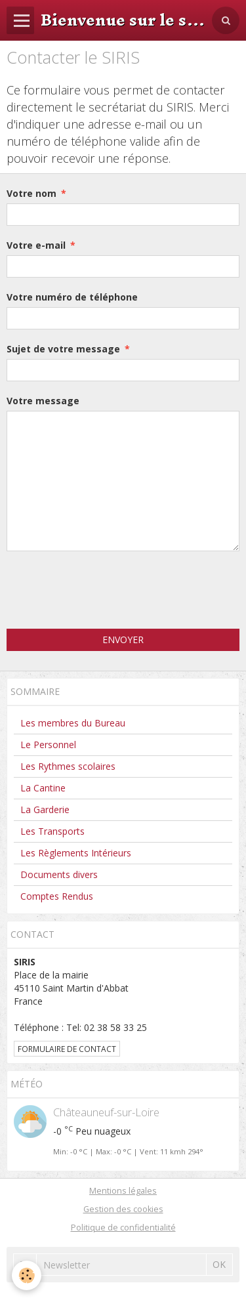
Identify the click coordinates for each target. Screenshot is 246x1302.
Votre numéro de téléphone (72, 297)
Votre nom (31, 193)
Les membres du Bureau (72, 723)
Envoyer (123, 639)
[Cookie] (26, 1275)
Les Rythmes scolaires (67, 766)
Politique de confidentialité (123, 1227)
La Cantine (43, 788)
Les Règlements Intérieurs (75, 853)
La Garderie (45, 809)
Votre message (43, 400)
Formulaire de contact (67, 1048)
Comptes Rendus (56, 896)
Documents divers (59, 874)
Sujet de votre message (63, 349)
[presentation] (106, 590)
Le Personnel (48, 744)
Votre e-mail (36, 245)
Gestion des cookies (123, 1209)
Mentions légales (123, 1190)
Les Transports (52, 831)
